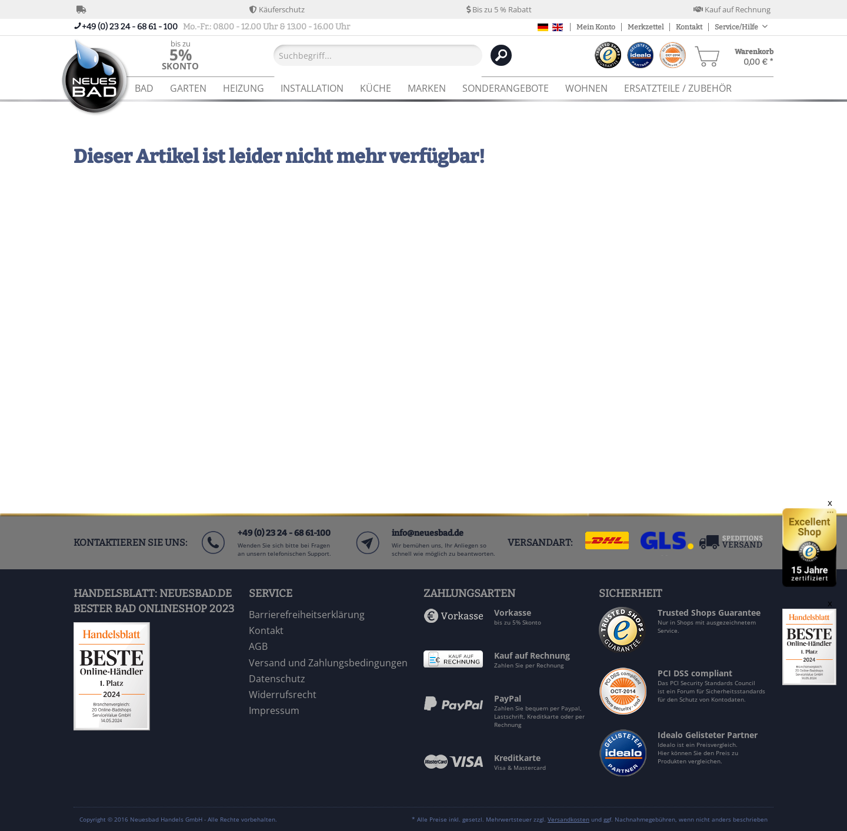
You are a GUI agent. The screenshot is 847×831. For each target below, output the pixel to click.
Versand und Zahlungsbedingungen (328, 662)
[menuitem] (180, 55)
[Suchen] (501, 55)
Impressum (274, 710)
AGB (258, 646)
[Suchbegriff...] (378, 55)
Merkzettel (645, 27)
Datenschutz (277, 678)
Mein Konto (595, 27)
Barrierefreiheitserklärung (307, 614)
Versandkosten (568, 819)
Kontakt (689, 27)
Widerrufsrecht (282, 694)
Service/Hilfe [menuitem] (737, 27)
